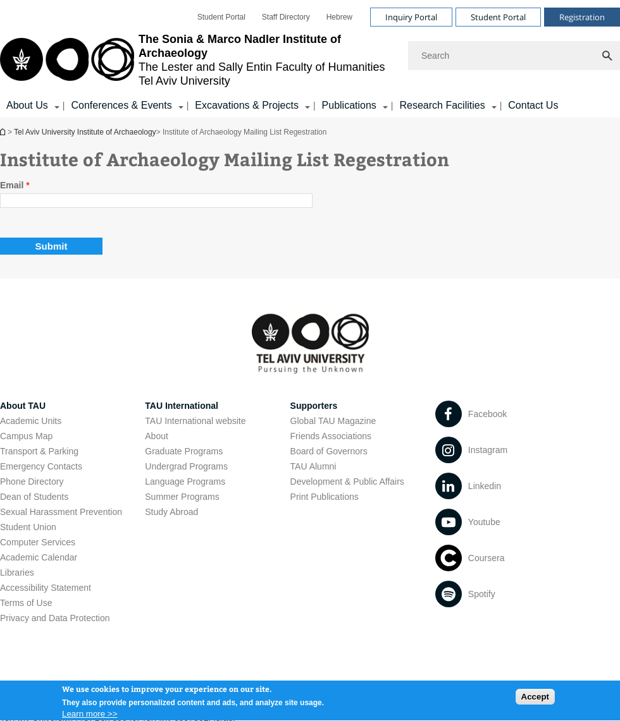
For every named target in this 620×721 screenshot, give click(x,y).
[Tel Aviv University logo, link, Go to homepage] (197, 60)
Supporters (314, 406)
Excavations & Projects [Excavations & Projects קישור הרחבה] (247, 105)
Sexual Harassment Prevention (61, 512)
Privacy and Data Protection (55, 618)
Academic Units (30, 421)
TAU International (181, 406)
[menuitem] (221, 17)
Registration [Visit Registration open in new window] (582, 17)
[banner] (310, 59)
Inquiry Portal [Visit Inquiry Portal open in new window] (411, 17)
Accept (535, 700)
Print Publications (324, 497)
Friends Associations (330, 436)
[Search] (514, 55)
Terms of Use (26, 603)
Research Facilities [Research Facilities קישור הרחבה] (442, 105)
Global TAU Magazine (333, 421)
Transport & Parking (39, 451)
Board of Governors (329, 451)
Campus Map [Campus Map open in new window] (26, 436)
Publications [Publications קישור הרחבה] (349, 105)
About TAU (23, 406)
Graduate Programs (184, 451)
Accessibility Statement (45, 588)
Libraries (17, 572)
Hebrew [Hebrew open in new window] (339, 17)
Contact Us (533, 105)
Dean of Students (34, 497)
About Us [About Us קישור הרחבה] (27, 105)
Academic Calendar (38, 557)
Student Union (28, 527)
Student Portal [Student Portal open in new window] (221, 17)
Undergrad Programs (186, 466)
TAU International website (195, 421)
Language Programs (185, 481)
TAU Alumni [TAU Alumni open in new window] (313, 466)
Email (15, 185)
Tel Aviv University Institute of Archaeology (4, 131)
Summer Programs (182, 497)
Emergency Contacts (41, 466)
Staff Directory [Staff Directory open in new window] (286, 17)
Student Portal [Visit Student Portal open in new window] (498, 17)
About (156, 436)
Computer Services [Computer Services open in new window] (37, 542)
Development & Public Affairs (347, 481)
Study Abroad (171, 512)
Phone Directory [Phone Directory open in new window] (31, 481)
